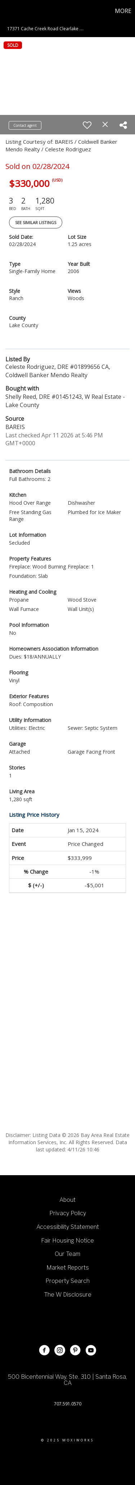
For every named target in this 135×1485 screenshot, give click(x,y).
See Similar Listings (35, 222)
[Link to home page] (6, 11)
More (123, 11)
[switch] (87, 125)
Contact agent (25, 125)
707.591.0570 (67, 1404)
